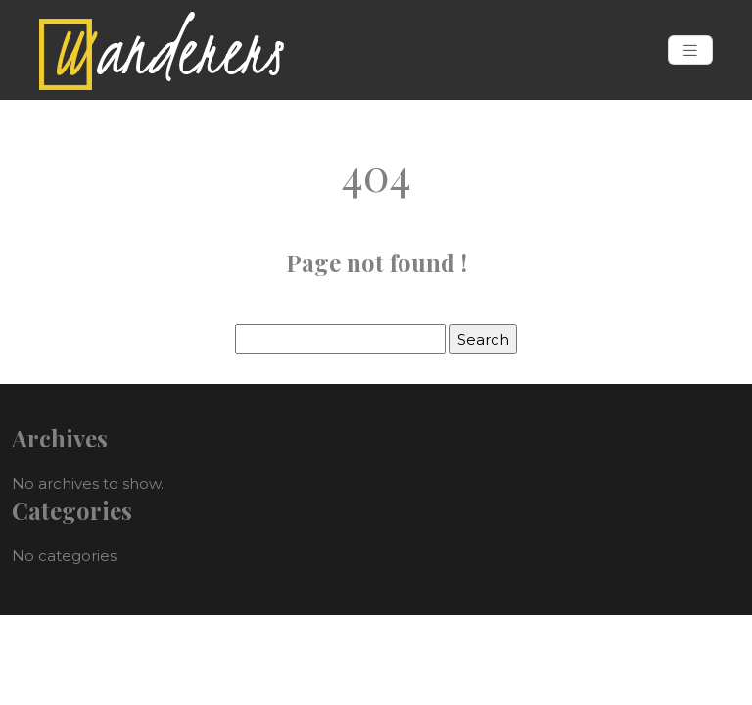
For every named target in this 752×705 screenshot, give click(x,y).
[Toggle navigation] (690, 50)
